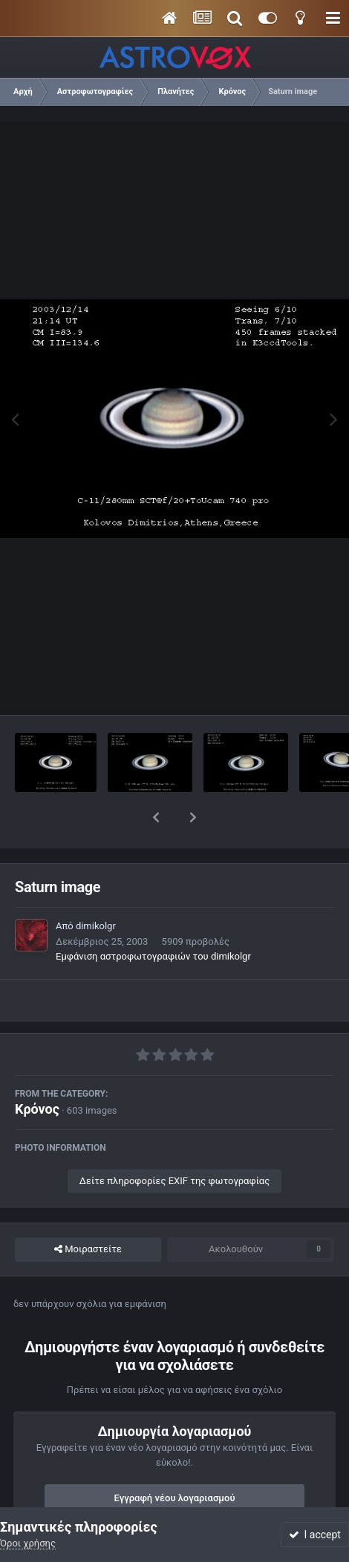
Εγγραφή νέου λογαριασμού (174, 1459)
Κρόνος (37, 1070)
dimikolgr (96, 887)
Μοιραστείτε (88, 1211)
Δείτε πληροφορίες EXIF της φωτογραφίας (174, 1142)
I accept (315, 1535)
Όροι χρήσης (28, 1543)
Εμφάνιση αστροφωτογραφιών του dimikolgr (153, 917)
